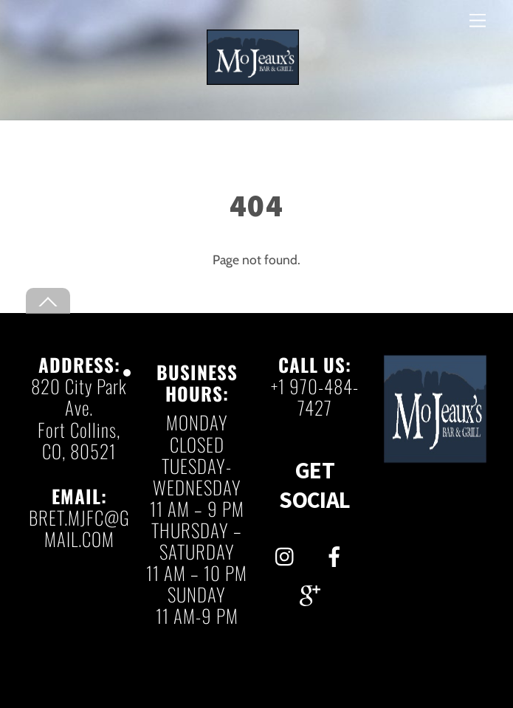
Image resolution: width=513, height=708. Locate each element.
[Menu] (477, 20)
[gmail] (312, 591)
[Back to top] (48, 301)
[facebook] (337, 552)
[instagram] (288, 552)
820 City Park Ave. (79, 396)
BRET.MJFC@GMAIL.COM (79, 527)
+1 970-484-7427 (315, 396)
